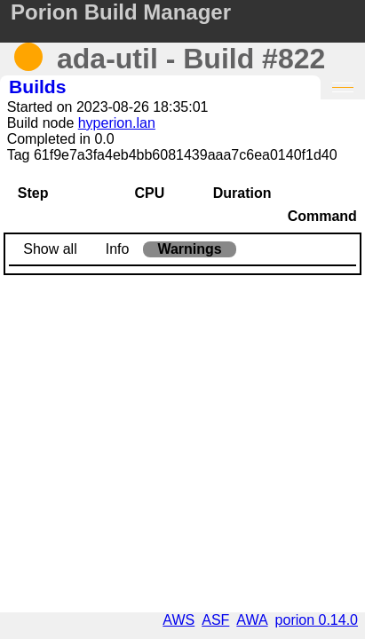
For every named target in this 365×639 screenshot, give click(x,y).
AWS (178, 619)
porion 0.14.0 (316, 619)
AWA (251, 619)
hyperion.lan (116, 122)
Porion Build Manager (121, 12)
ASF (215, 619)
